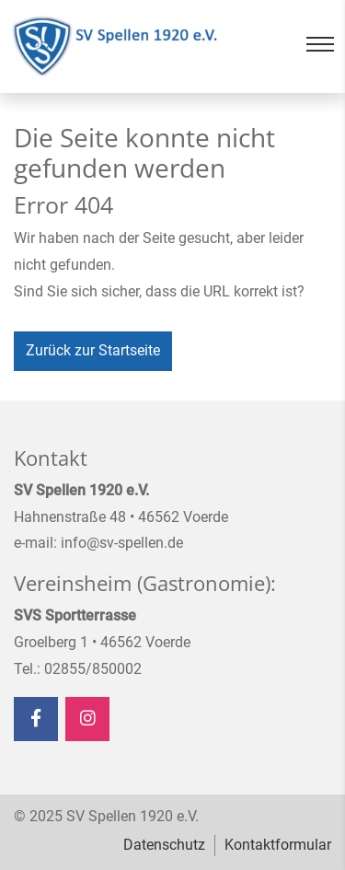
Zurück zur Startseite (93, 350)
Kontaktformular (277, 844)
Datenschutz (164, 844)
